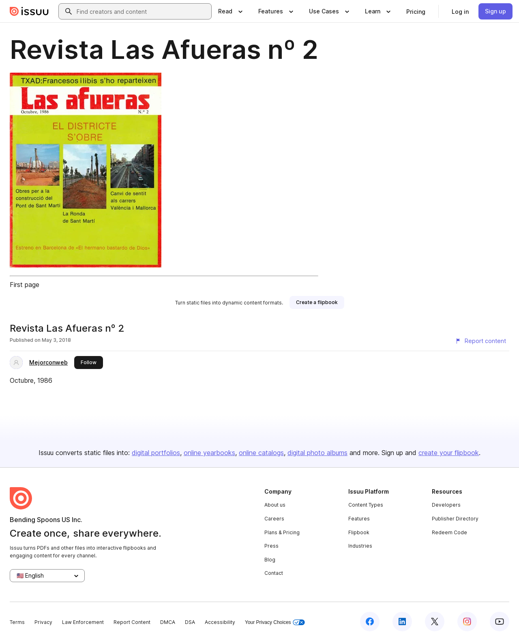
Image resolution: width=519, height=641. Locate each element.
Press (271, 546)
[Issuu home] (29, 11)
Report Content (132, 622)
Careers (274, 519)
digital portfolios (156, 453)
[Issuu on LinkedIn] (402, 621)
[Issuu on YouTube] (499, 621)
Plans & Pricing (282, 532)
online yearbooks (209, 453)
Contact (273, 573)
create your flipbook (448, 453)
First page (24, 285)
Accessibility (220, 622)
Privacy (43, 622)
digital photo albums (317, 453)
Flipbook (358, 532)
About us (274, 505)
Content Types (365, 505)
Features (359, 519)
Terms (17, 622)
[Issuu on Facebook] (370, 621)
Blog (269, 560)
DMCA (167, 622)
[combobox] (142, 11)
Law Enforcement (83, 622)
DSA (190, 622)
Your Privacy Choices (275, 622)
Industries (360, 546)
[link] (416, 11)
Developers (446, 505)
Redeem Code (449, 532)
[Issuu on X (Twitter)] (434, 621)
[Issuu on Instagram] (467, 621)
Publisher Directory (455, 519)
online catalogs (261, 453)
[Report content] (480, 341)
